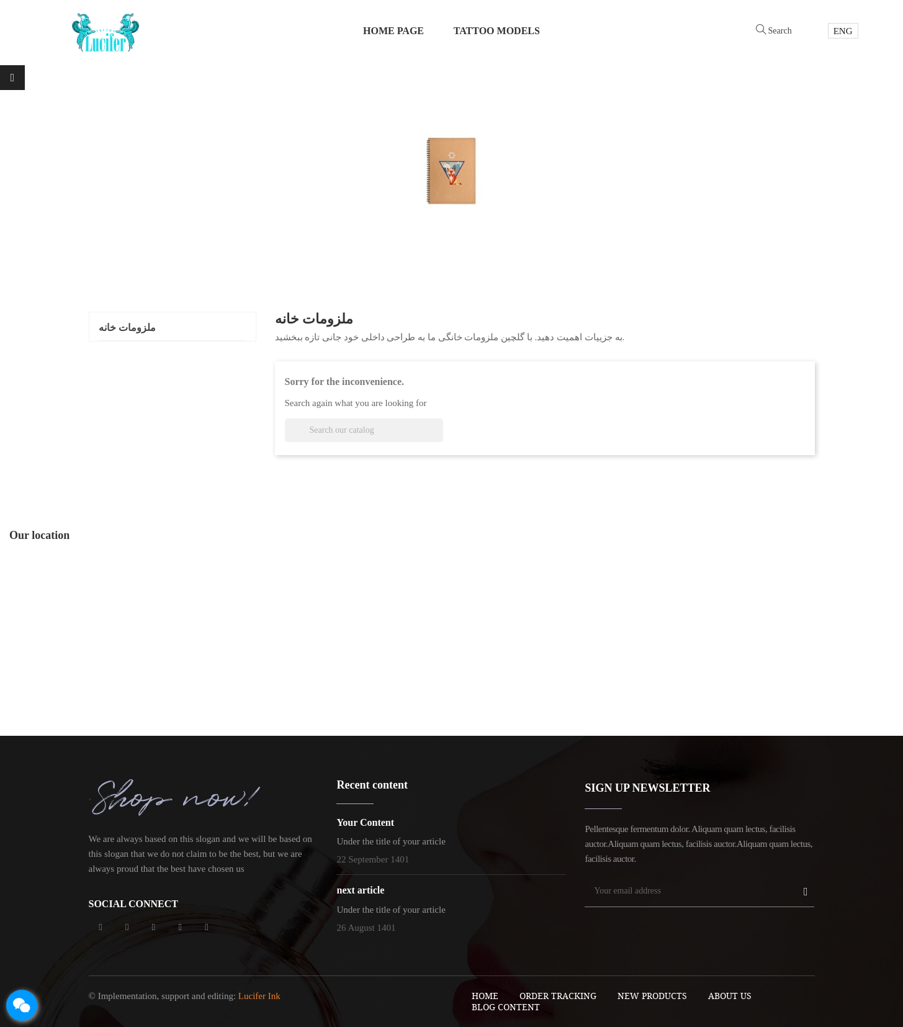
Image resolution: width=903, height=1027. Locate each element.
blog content (506, 1007)
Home (485, 996)
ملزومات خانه (127, 327)
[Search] (364, 430)
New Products (652, 996)
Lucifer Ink (259, 996)
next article (360, 890)
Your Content (365, 822)
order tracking (557, 996)
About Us (730, 996)
